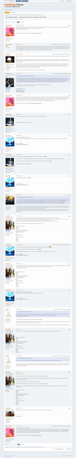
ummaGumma (9, 73)
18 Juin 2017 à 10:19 (19, 44)
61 (16, 444)
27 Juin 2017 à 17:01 (19, 408)
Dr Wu (7, 194)
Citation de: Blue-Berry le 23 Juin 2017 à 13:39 (25, 311)
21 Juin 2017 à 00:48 (19, 154)
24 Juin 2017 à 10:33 (19, 329)
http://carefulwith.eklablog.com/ (21, 90)
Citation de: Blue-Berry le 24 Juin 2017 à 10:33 (25, 358)
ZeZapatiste (8, 408)
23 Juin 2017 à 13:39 (19, 263)
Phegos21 (8, 54)
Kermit (7, 309)
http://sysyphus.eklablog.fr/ (20, 91)
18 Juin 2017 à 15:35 (19, 54)
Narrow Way (8, 114)
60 (14, 444)
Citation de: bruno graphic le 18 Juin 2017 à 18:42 (25, 197)
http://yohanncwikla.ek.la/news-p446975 (22, 144)
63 (20, 444)
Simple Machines (11, 455)
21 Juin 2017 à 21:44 (19, 175)
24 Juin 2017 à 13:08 (19, 355)
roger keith (8, 135)
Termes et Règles (66, 455)
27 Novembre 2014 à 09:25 (20, 25)
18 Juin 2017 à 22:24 (19, 114)
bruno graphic (9, 25)
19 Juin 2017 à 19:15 (19, 135)
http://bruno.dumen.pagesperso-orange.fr (35, 33)
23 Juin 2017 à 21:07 (19, 309)
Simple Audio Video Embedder (8, 456)
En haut (6, 444)
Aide (62, 455)
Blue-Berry (8, 216)
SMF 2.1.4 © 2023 (6, 455)
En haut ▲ (70, 455)
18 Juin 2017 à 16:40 (19, 73)
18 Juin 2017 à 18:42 (19, 95)
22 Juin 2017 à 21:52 (19, 244)
